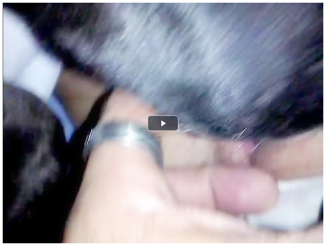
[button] (163, 123)
